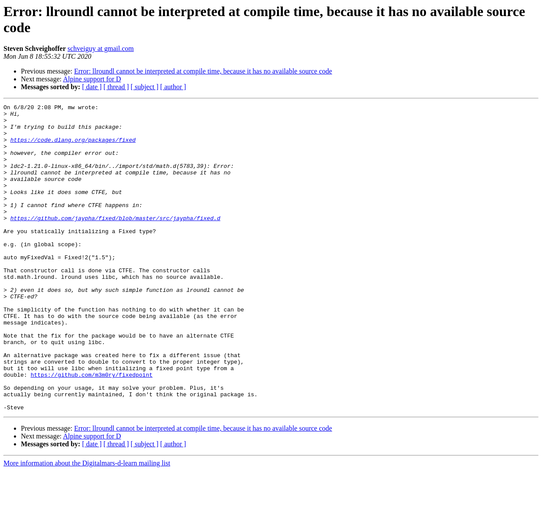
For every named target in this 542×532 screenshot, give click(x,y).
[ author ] (173, 86)
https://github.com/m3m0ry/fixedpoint (91, 429)
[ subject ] (145, 86)
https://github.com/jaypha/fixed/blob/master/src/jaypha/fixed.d (115, 241)
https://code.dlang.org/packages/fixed (73, 147)
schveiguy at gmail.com (101, 48)
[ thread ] (116, 86)
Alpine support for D (92, 79)
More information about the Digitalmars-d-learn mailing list (86, 524)
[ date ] (92, 86)
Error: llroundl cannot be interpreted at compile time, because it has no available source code (203, 71)
